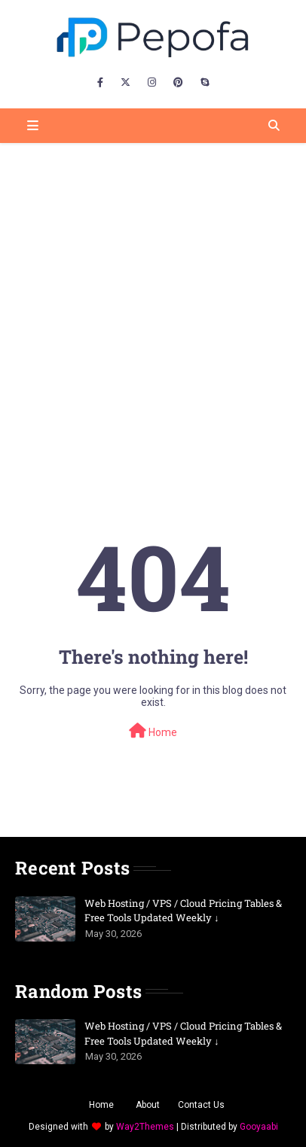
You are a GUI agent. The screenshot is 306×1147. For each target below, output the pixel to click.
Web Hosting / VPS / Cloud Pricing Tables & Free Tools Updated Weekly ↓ (183, 910)
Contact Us (201, 1105)
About (148, 1105)
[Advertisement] (153, 303)
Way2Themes (145, 1126)
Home (153, 730)
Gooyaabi (259, 1126)
